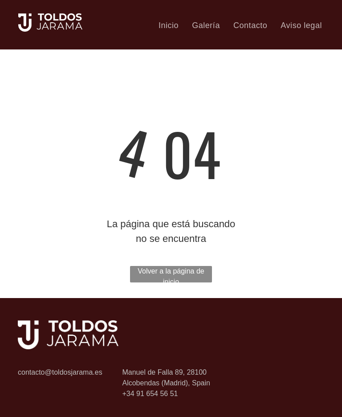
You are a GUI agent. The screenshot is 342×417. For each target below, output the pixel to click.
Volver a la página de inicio (171, 274)
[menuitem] (168, 25)
